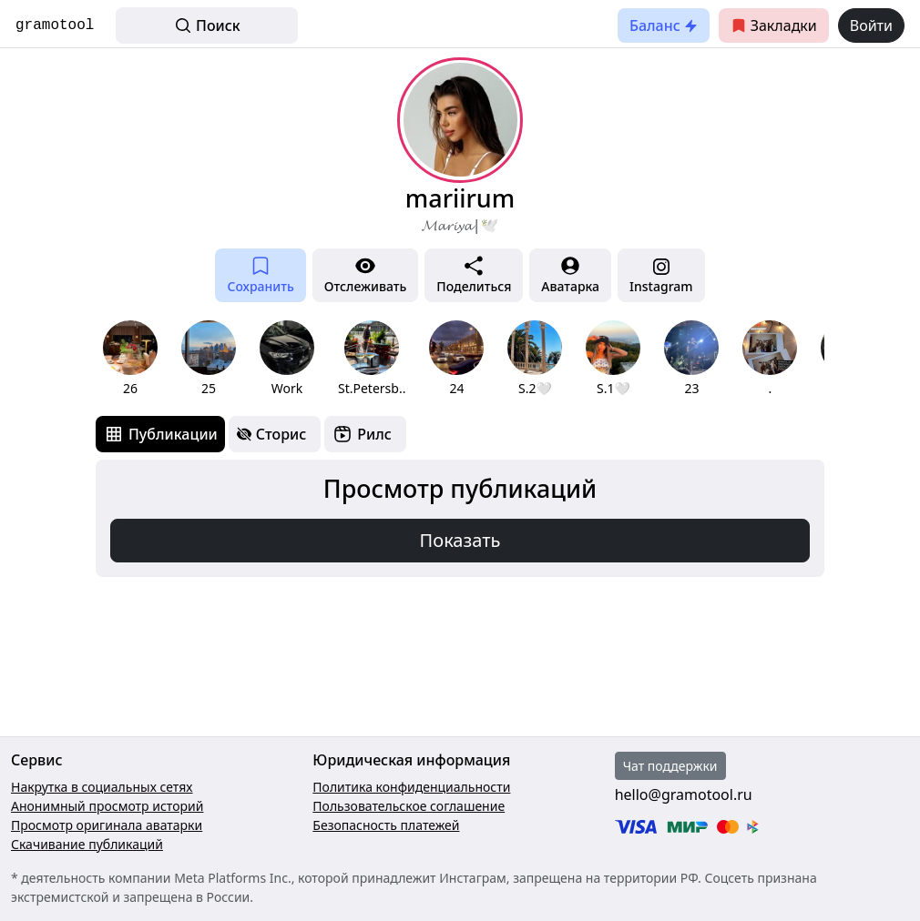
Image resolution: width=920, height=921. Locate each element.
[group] (130, 359)
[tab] (160, 434)
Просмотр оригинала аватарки (106, 825)
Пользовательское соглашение (408, 806)
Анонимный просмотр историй (107, 806)
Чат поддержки (670, 765)
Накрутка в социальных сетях (102, 786)
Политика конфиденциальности (411, 786)
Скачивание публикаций (87, 844)
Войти (871, 25)
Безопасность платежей (385, 825)
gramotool (54, 25)
